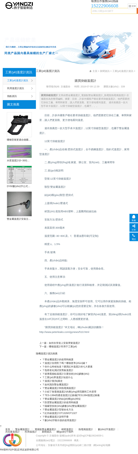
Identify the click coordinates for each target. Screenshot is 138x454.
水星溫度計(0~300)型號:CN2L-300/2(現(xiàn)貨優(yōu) (19, 160)
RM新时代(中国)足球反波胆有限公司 (19, 449)
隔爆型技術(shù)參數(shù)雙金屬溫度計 (65, 406)
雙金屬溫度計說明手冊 (56, 416)
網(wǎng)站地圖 (101, 445)
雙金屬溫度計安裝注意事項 (19, 219)
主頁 (95, 71)
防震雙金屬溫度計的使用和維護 (61, 402)
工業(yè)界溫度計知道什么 (58, 377)
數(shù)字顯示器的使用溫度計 (60, 420)
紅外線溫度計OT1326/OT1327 (60, 413)
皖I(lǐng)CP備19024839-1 (90, 435)
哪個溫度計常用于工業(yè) (63, 346)
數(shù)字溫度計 (99, 18)
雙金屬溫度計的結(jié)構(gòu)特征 (62, 398)
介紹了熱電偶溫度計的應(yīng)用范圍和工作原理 (70, 391)
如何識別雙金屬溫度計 (56, 384)
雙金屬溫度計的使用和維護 (59, 359)
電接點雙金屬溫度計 (42, 18)
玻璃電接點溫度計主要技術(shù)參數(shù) (66, 373)
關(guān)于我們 (42, 25)
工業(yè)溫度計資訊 (18, 72)
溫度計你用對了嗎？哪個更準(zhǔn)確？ (66, 363)
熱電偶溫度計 (79, 18)
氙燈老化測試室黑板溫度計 (59, 370)
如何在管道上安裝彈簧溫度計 (64, 343)
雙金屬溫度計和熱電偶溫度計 (60, 388)
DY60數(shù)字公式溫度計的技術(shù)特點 (19, 186)
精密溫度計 (63, 18)
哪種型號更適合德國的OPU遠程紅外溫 (19, 139)
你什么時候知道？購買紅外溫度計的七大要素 (68, 366)
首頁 (7, 18)
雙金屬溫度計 (20, 18)
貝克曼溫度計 (119, 18)
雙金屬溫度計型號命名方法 (59, 409)
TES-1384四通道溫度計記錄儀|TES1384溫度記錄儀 (72, 395)
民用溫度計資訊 (15, 88)
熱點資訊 (12, 96)
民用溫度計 (11, 25)
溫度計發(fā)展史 (53, 381)
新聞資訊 (25, 25)
